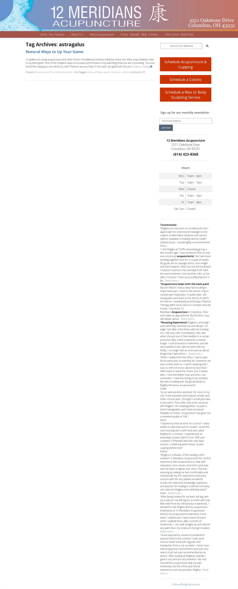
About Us (77, 34)
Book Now (187, 34)
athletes (98, 72)
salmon (125, 72)
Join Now (166, 128)
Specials (135, 34)
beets (107, 72)
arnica (90, 72)
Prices (124, 34)
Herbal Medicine (63, 72)
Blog (144, 34)
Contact (153, 34)
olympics (115, 72)
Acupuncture (42, 72)
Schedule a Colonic (186, 79)
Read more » (172, 280)
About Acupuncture (102, 34)
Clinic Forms (172, 34)
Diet (52, 72)
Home (43, 34)
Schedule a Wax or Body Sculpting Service (185, 94)
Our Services (56, 34)
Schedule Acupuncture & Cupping (185, 64)
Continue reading (142, 66)
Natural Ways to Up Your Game (54, 51)
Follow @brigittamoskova (186, 584)
